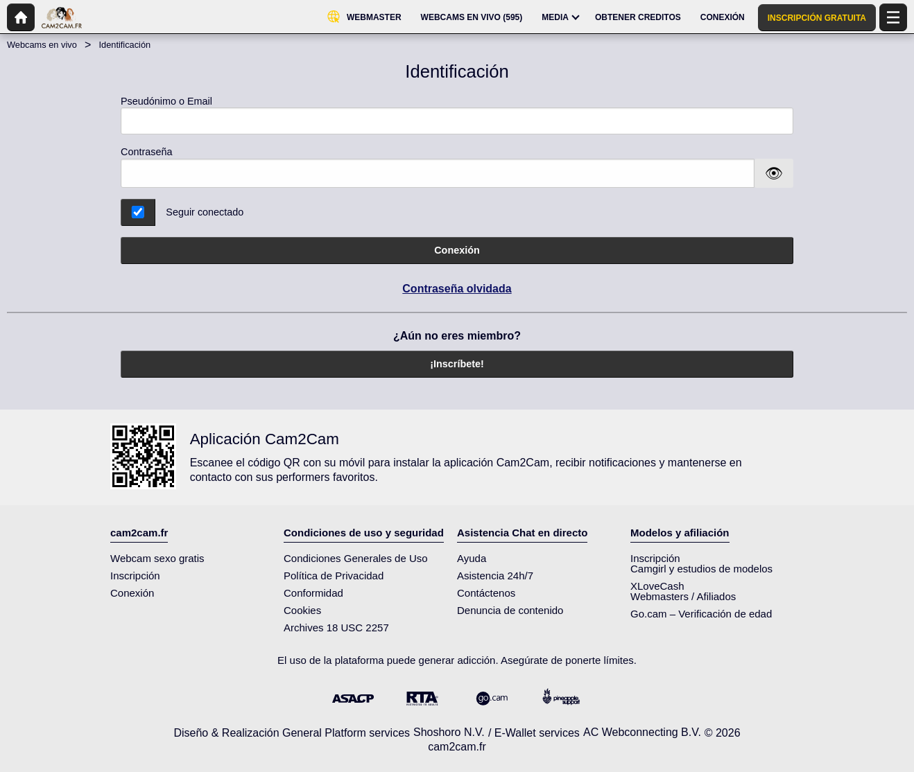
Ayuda (471, 558)
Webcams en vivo (42, 45)
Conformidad (313, 593)
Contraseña (146, 151)
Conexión (457, 250)
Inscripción (135, 575)
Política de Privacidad (333, 575)
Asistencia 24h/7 (495, 575)
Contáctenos (486, 593)
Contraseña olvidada (456, 289)
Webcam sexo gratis (157, 558)
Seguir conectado (204, 212)
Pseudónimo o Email (457, 115)
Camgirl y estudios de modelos (701, 568)
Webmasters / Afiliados (683, 596)
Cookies (302, 610)
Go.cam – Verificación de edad (701, 614)
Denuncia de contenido (510, 610)
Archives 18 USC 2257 (336, 627)
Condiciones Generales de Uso (356, 558)
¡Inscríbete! (457, 363)
